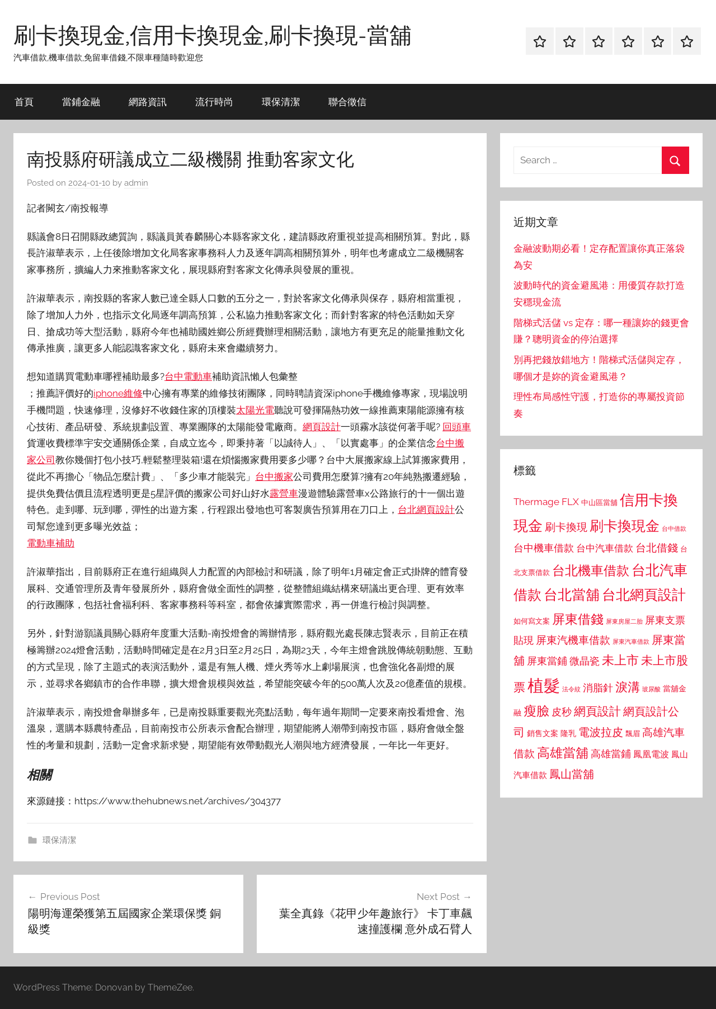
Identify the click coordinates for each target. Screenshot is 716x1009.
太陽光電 (255, 410)
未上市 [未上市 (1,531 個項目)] (620, 660)
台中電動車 (188, 376)
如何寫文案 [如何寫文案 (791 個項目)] (532, 621)
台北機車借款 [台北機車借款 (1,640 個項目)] (590, 570)
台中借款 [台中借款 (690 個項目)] (674, 528)
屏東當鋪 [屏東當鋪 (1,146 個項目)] (547, 661)
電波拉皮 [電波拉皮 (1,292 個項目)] (600, 732)
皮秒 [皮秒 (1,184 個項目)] (562, 712)
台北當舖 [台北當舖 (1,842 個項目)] (572, 595)
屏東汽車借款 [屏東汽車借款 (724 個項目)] (631, 641)
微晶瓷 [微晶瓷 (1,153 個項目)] (584, 661)
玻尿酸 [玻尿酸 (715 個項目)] (651, 689)
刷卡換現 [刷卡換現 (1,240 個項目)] (566, 527)
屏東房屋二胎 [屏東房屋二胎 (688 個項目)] (624, 621)
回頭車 (456, 426)
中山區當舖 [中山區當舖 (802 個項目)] (599, 502)
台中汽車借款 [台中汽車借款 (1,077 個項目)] (604, 548)
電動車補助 (50, 543)
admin (136, 183)
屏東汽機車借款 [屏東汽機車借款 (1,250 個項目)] (573, 640)
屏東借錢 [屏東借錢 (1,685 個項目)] (578, 618)
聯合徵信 (347, 101)
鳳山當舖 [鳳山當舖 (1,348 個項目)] (571, 774)
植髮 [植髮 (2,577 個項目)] (543, 685)
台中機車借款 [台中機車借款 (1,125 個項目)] (544, 548)
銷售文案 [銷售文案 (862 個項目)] (542, 733)
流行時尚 (214, 101)
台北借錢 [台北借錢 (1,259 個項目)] (656, 547)
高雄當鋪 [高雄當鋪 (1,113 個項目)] (611, 754)
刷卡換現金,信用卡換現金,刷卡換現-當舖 (212, 35)
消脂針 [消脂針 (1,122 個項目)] (598, 688)
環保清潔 (281, 101)
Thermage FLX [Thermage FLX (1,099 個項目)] (546, 501)
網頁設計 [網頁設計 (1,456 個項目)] (597, 711)
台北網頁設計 (426, 509)
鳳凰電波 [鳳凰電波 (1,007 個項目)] (651, 754)
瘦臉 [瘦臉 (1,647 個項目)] (536, 710)
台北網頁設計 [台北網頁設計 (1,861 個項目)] (644, 595)
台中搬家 (274, 476)
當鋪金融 (81, 101)
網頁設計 (322, 426)
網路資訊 (148, 101)
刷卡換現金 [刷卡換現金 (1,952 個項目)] (625, 525)
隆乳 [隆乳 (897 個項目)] (568, 733)
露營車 (284, 493)
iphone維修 (118, 393)
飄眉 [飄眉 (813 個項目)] (632, 733)
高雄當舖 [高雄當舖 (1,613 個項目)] (562, 753)
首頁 (24, 101)
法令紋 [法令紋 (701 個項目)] (571, 689)
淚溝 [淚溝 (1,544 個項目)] (627, 687)
